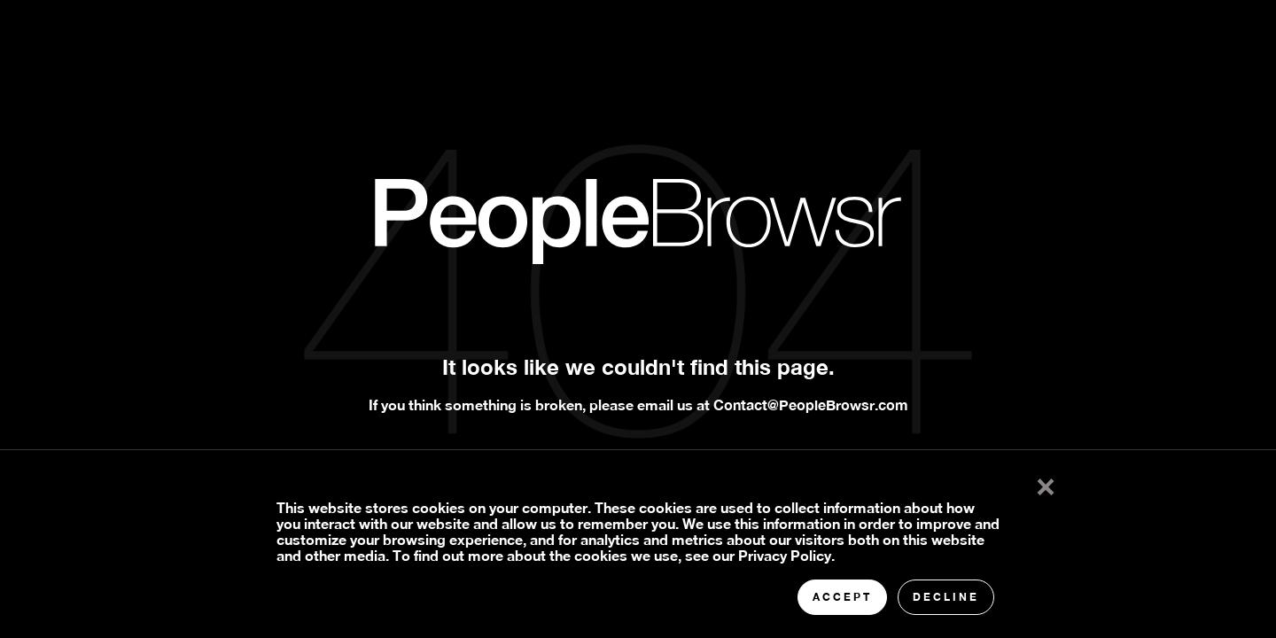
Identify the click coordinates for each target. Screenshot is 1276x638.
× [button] (1045, 483)
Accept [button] (842, 596)
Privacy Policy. (786, 555)
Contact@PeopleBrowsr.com (810, 404)
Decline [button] (946, 596)
